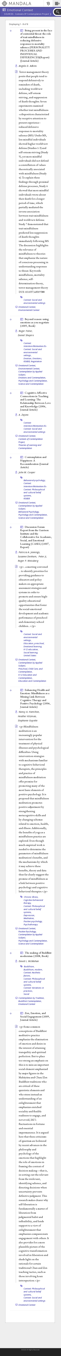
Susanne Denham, (28, 556)
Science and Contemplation (31, 383)
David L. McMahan (29, 961)
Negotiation (36, 361)
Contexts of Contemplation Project (32, 14)
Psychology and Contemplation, (32, 380)
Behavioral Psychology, (28, 511)
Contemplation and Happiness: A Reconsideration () (34, 462)
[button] (57, 3)
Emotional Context (26, 1004)
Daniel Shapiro (26, 335)
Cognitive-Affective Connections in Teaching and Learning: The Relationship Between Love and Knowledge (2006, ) (35, 401)
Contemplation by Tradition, (31, 997)
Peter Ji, (43, 556)
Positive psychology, (33, 921)
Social (26, 994)
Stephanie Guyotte (28, 720)
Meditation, (29, 918)
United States (30, 655)
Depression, (29, 915)
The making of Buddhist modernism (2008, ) (35, 954)
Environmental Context (28, 310)
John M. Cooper (27, 472)
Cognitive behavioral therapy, (33, 902)
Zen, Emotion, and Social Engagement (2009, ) (35, 1016)
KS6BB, (27, 361)
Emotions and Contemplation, (32, 377)
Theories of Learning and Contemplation (29, 447)
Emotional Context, (27, 306)
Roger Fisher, (26, 330)
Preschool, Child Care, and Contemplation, (30, 670)
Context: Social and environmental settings (35, 301)
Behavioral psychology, (35, 480)
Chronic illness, (31, 896)
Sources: (9, 14)
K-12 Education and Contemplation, (27, 676)
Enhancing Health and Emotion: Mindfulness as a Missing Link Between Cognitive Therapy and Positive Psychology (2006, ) (35, 698)
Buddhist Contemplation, (30, 1001)
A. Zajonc (24, 414)
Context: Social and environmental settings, (33, 352)
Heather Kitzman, (27, 716)
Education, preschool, (34, 643)
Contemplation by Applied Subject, (30, 373)
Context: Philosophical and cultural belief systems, (34, 492)
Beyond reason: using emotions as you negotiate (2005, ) (34, 322)
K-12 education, (31, 649)
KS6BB (27, 498)
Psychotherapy (31, 924)
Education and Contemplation (32, 680)
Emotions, (37, 358)
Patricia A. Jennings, (30, 552)
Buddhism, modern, (33, 969)
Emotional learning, (33, 646)
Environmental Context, (29, 368)
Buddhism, (29, 966)
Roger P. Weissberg (28, 560)
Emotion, (28, 358)
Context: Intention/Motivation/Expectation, (40, 345)
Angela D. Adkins (28, 65)
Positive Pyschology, (27, 931)
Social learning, (31, 652)
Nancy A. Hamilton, (29, 711)
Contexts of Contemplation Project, (30, 440)
